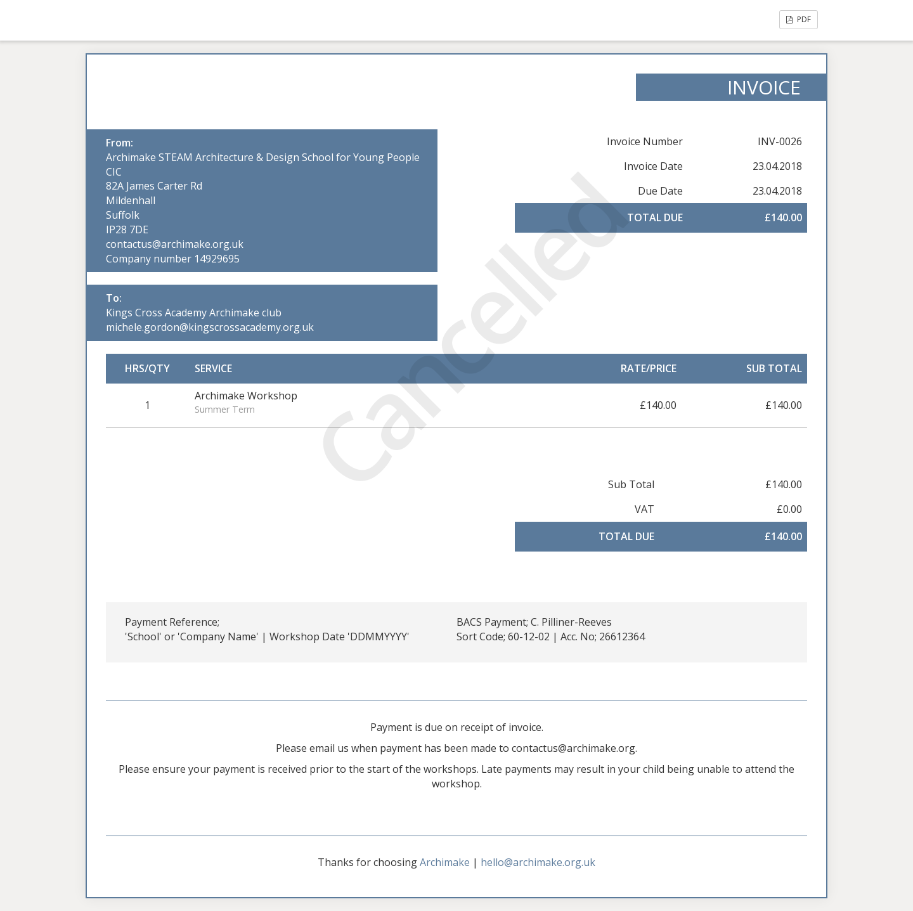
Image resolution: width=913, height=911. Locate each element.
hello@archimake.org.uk (538, 862)
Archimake (445, 862)
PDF (798, 19)
